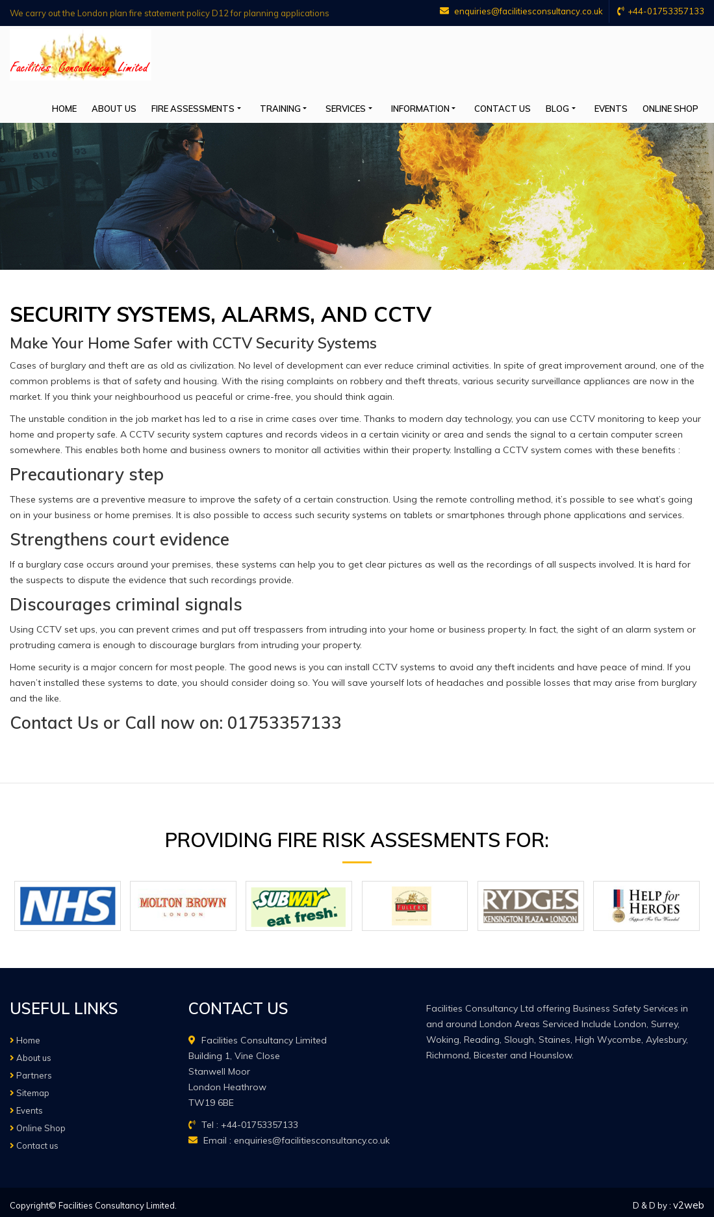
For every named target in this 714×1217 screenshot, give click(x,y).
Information (452, 105)
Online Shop (676, 105)
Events (623, 105)
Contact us (528, 105)
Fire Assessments (245, 105)
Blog (577, 105)
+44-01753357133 (660, 11)
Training (325, 105)
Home (129, 105)
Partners (31, 1069)
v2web (688, 1199)
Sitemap (29, 1087)
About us (172, 105)
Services (384, 105)
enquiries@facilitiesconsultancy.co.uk (516, 11)
